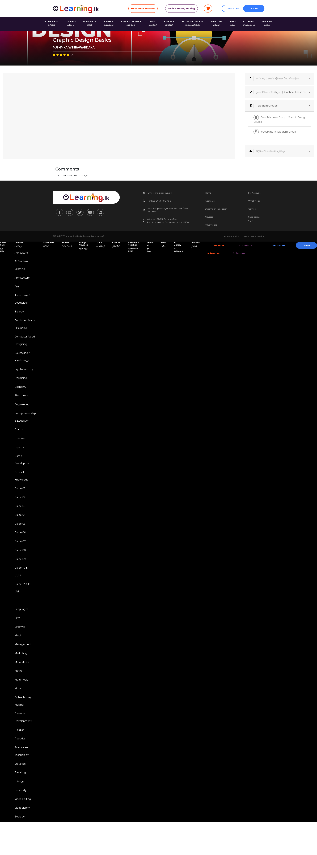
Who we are (211, 224)
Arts (16, 288)
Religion (19, 752)
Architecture (21, 279)
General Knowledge (21, 486)
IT (15, 616)
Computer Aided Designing (24, 344)
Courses (209, 216)
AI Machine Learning (21, 265)
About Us (209, 201)
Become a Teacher (143, 8)
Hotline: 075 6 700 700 (159, 201)
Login (254, 8)
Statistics (19, 787)
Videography (21, 833)
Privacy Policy (231, 236)
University (20, 815)
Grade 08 (19, 564)
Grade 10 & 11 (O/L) (22, 586)
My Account (254, 193)
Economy (20, 393)
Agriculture (20, 252)
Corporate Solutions (239, 249)
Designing (20, 384)
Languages (21, 625)
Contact (252, 208)
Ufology (18, 805)
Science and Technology (21, 774)
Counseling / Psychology (21, 361)
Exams (18, 437)
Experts (18, 456)
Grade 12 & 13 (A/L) (22, 603)
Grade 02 (19, 508)
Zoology (19, 842)
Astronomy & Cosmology (22, 301)
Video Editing (22, 824)
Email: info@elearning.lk (160, 193)
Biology (18, 314)
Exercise (19, 447)
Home (208, 193)
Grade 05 (19, 536)
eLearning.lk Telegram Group (274, 131)
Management (22, 662)
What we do (254, 201)
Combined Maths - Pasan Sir (24, 327)
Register (233, 8)
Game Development (22, 469)
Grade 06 (19, 545)
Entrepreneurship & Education (24, 424)
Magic (17, 653)
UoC (102, 236)
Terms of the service (253, 236)
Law (16, 635)
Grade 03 (19, 518)
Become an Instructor (216, 208)
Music (17, 708)
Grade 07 (19, 554)
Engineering (21, 411)
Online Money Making (181, 8)
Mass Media (21, 681)
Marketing (20, 671)
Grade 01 (19, 499)
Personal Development (22, 738)
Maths (18, 690)
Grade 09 (19, 573)
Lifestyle (19, 644)
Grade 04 (19, 527)
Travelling (19, 796)
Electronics (20, 402)
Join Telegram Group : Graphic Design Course (279, 119)
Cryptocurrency (23, 374)
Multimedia (21, 699)
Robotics (19, 761)
